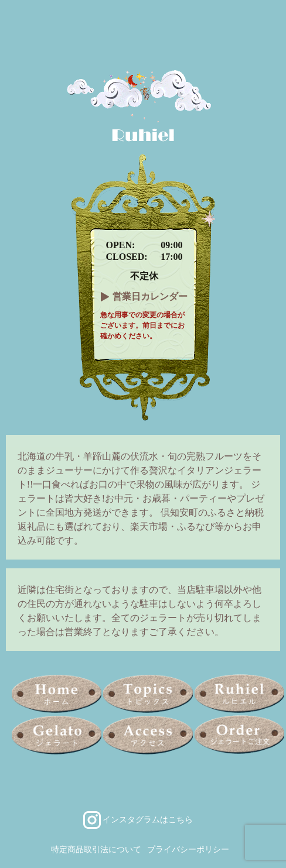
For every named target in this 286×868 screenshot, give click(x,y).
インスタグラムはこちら (148, 819)
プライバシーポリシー (188, 849)
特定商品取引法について (96, 849)
